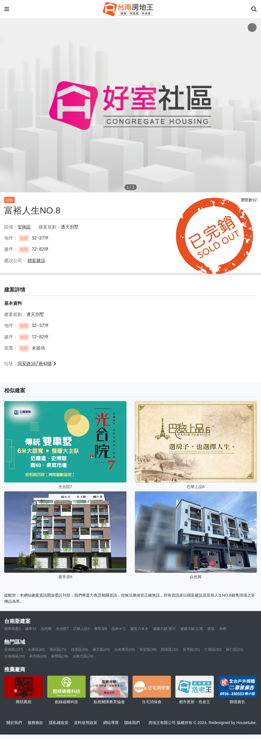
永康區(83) (36, 649)
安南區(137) (13, 649)
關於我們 (14, 722)
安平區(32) (191, 649)
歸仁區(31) (234, 649)
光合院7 (62, 629)
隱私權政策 (58, 722)
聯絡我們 (132, 722)
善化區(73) (58, 649)
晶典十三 (118, 629)
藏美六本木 (139, 629)
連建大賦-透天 (164, 629)
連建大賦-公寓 (191, 629)
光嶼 (222, 629)
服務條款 (35, 722)
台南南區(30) (14, 656)
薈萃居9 (100, 629)
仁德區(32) (213, 649)
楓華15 (30, 629)
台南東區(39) (124, 649)
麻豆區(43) (101, 649)
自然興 (46, 629)
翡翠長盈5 (12, 629)
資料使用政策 (85, 722)
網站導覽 (111, 722)
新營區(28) (59, 656)
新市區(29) (38, 656)
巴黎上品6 (81, 629)
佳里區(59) (79, 649)
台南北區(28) (83, 656)
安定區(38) (148, 649)
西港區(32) (169, 649)
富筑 (211, 629)
